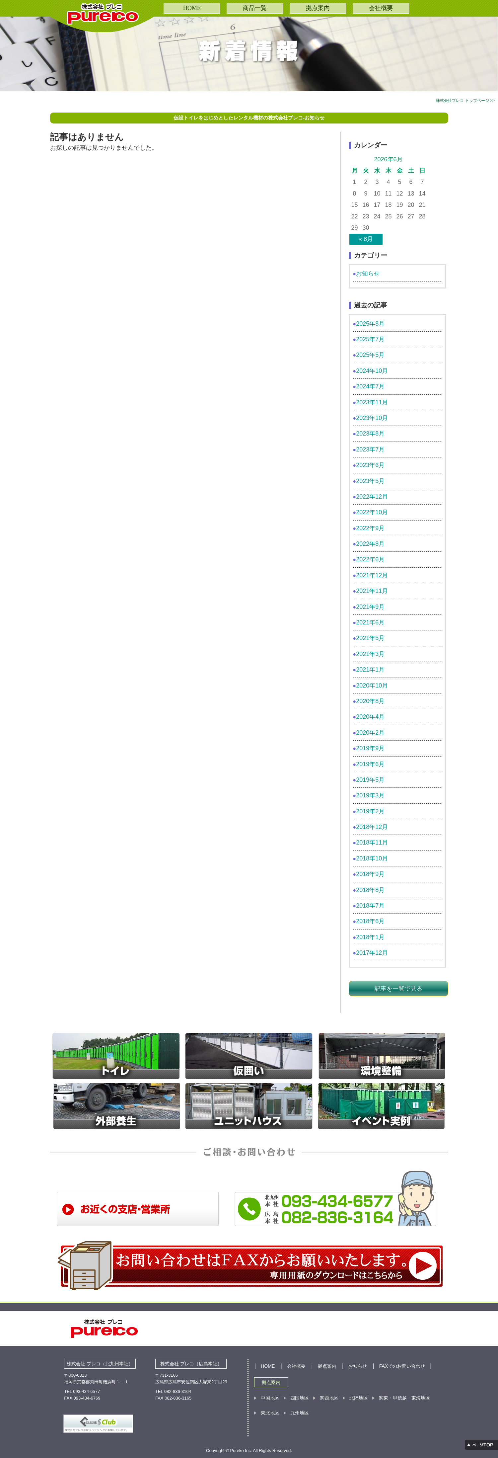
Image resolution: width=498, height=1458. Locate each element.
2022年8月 (370, 543)
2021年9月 (370, 607)
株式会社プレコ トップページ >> (465, 100)
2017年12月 (372, 952)
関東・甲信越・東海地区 (404, 1398)
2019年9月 (370, 748)
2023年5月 (370, 481)
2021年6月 (370, 622)
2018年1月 (370, 937)
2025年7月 (370, 339)
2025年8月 (370, 323)
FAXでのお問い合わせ (402, 1366)
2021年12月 (372, 575)
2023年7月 (370, 449)
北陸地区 (358, 1398)
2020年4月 (370, 716)
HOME (192, 8)
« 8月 (366, 239)
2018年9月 (370, 874)
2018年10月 (372, 858)
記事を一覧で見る (398, 988)
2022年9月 (370, 528)
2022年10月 (372, 512)
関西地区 (329, 1398)
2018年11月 (372, 842)
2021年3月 (370, 654)
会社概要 (381, 8)
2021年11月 (372, 591)
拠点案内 (318, 8)
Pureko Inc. (241, 1450)
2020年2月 (370, 732)
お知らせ (368, 273)
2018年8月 (370, 890)
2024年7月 (370, 386)
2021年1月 (370, 669)
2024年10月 (372, 370)
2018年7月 (370, 905)
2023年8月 (370, 433)
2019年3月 (370, 795)
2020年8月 (370, 701)
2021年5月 (370, 638)
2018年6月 (370, 921)
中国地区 (270, 1398)
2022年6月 (370, 559)
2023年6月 (370, 465)
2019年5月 (370, 779)
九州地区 (299, 1413)
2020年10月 (372, 685)
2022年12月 (372, 496)
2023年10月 (372, 418)
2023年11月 (372, 402)
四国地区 (299, 1398)
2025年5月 (370, 355)
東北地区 (270, 1413)
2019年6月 (370, 764)
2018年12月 (372, 827)
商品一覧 (255, 8)
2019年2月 (370, 811)
